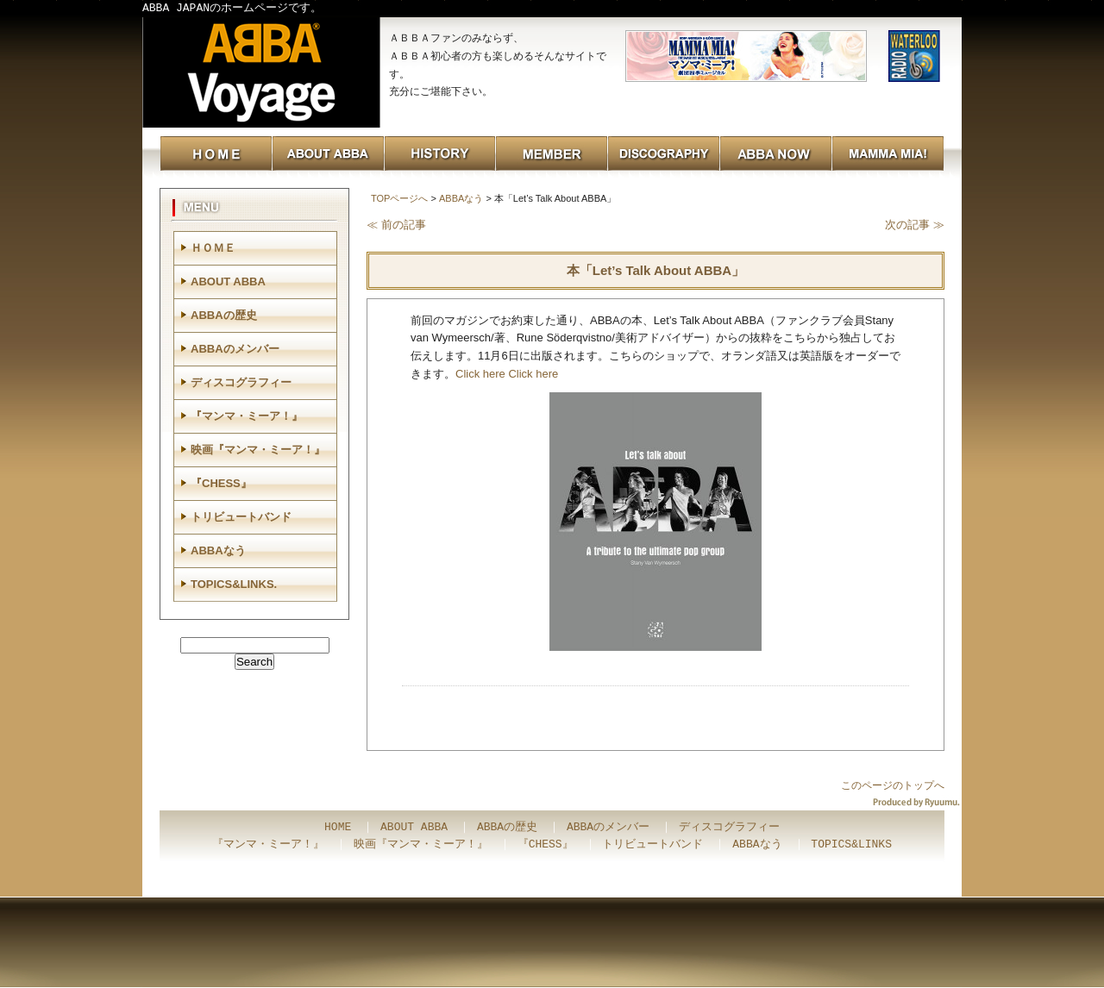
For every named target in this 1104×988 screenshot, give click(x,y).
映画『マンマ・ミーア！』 (258, 449)
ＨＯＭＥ (213, 247)
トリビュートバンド (241, 516)
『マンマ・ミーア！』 (247, 416)
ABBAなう (461, 198)
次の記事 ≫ (914, 224)
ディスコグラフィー (241, 382)
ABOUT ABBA (228, 281)
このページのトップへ (892, 785)
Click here (480, 373)
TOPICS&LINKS (851, 845)
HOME (337, 827)
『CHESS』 (221, 483)
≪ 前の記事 (396, 224)
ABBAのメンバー (235, 348)
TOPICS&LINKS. (234, 584)
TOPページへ (399, 198)
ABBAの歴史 (224, 315)
